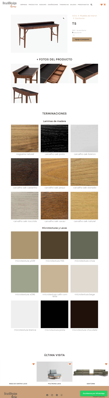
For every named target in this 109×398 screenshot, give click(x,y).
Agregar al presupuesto (82, 39)
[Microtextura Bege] (84, 280)
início (74, 16)
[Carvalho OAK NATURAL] (84, 207)
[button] (91, 4)
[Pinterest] (56, 395)
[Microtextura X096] (24, 280)
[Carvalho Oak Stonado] (84, 174)
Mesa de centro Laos (18, 383)
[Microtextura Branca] (24, 316)
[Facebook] (47, 395)
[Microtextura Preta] (54, 316)
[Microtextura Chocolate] (84, 316)
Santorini (91, 383)
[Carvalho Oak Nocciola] (24, 207)
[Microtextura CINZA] (84, 247)
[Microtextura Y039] (24, 247)
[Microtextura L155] (54, 247)
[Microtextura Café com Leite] (54, 281)
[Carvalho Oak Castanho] (24, 174)
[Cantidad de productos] (75, 35)
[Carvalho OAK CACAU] (54, 207)
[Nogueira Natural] (24, 140)
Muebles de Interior (88, 16)
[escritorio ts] (25, 73)
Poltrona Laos (54, 383)
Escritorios (80, 18)
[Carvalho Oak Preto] (54, 140)
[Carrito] (105, 4)
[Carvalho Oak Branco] (84, 140)
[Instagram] (52, 395)
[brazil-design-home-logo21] (9, 5)
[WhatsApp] (61, 395)
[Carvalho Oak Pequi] (54, 174)
